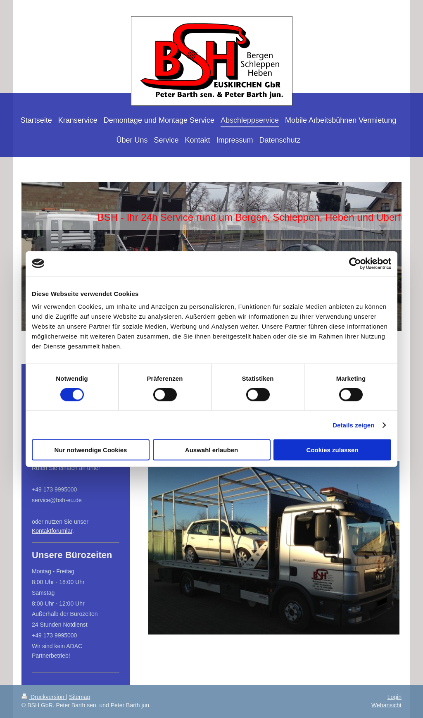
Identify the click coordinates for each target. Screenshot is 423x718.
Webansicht (386, 705)
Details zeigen (353, 424)
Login (394, 697)
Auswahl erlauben (211, 449)
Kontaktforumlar (52, 530)
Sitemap (79, 697)
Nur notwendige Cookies (91, 449)
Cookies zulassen (333, 449)
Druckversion (43, 697)
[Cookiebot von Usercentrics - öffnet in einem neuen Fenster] (355, 263)
